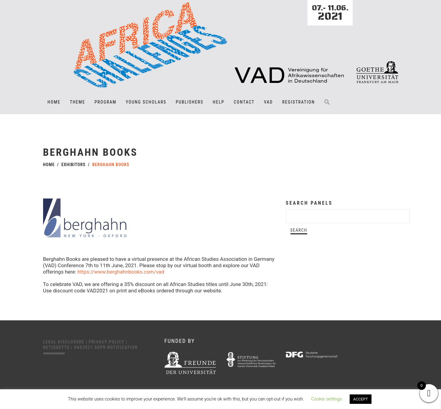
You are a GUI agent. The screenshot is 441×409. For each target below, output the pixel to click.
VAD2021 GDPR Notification (106, 347)
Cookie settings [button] (326, 399)
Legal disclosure (64, 341)
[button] (327, 106)
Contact (244, 102)
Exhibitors (73, 164)
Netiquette (57, 347)
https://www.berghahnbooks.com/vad (120, 272)
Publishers (189, 102)
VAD (268, 102)
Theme (77, 102)
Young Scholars (146, 102)
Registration (298, 102)
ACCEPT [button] (360, 399)
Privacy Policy (107, 341)
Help (218, 102)
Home (54, 102)
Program (106, 102)
